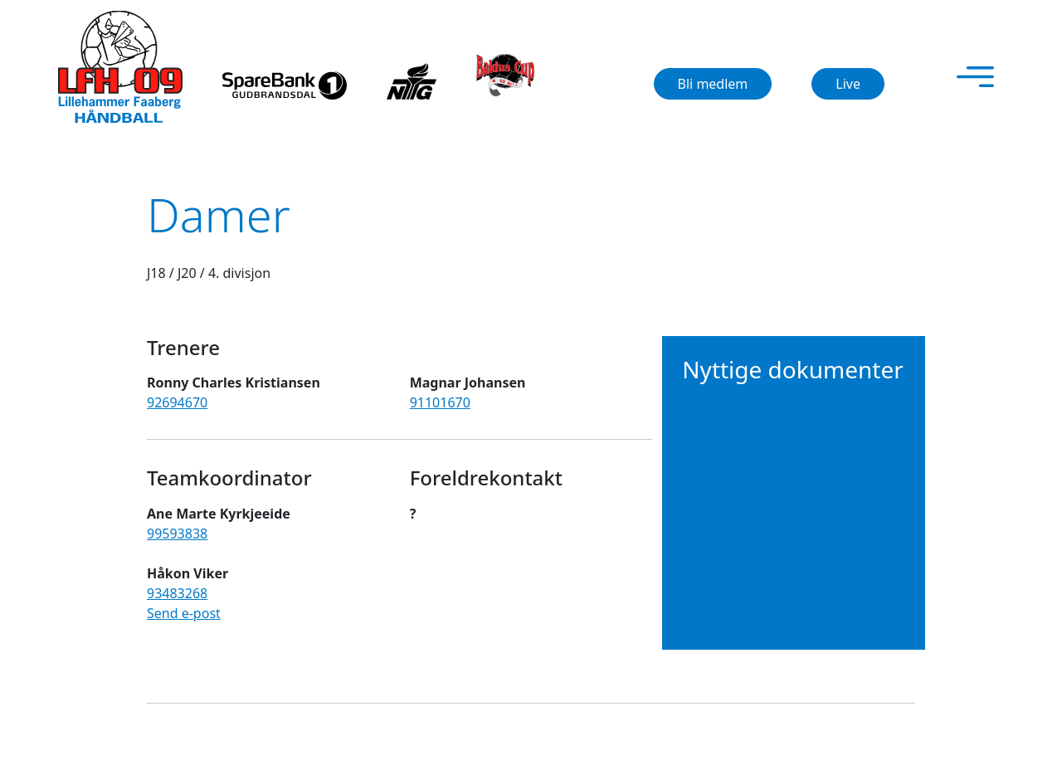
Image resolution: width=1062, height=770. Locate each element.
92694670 (177, 402)
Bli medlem (713, 84)
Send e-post (184, 613)
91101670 (440, 402)
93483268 (177, 593)
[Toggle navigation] (975, 77)
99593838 (177, 533)
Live (847, 84)
